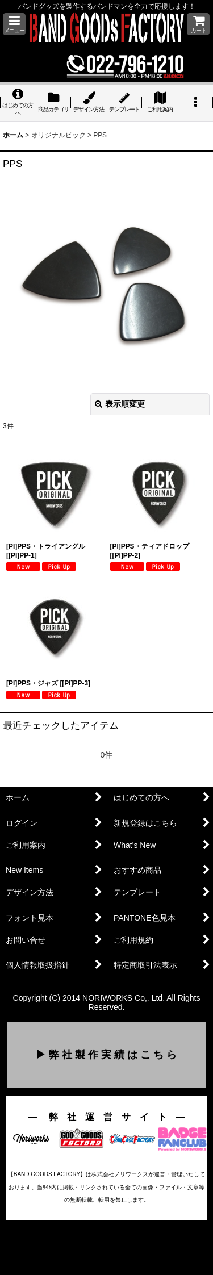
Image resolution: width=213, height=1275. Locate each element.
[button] (14, 24)
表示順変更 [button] (120, 403)
